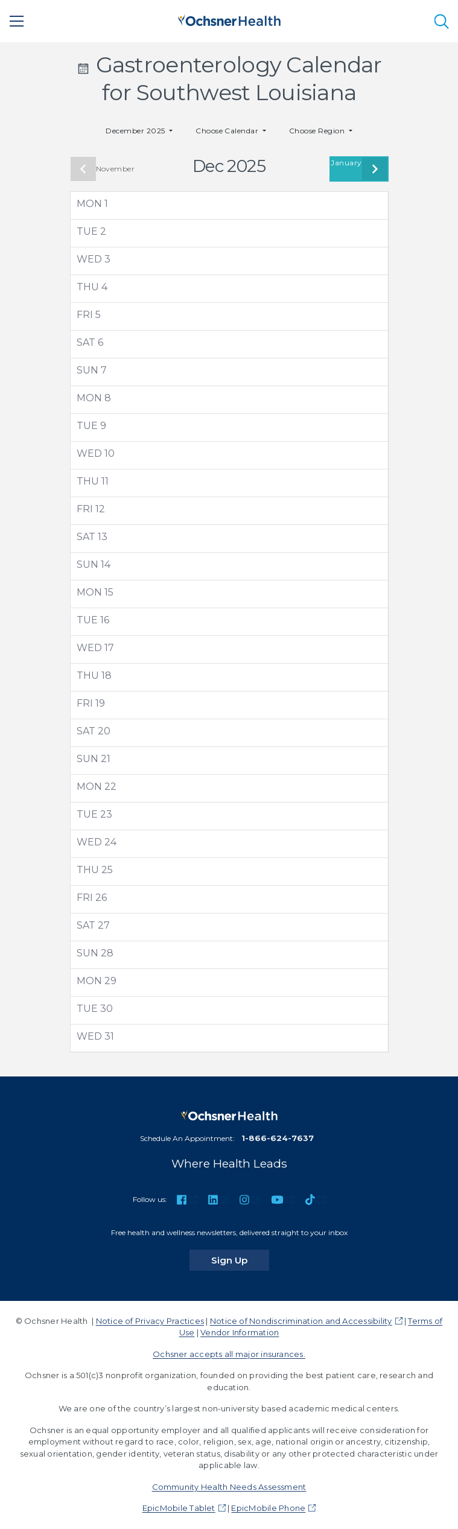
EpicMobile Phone (268, 1508)
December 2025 (136, 130)
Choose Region (318, 130)
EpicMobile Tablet (178, 1508)
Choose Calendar (228, 130)
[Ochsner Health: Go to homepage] (229, 19)
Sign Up (240, 1260)
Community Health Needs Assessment (229, 1487)
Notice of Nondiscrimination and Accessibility (301, 1321)
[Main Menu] (17, 21)
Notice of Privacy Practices (150, 1321)
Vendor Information (239, 1332)
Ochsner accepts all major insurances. (229, 1354)
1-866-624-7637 (277, 1138)
